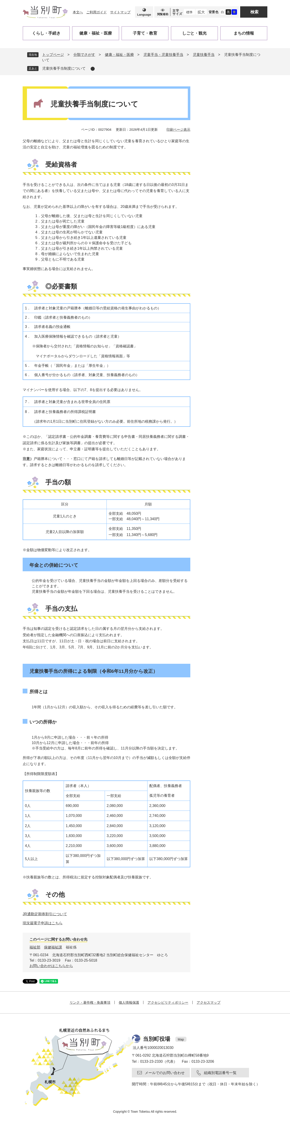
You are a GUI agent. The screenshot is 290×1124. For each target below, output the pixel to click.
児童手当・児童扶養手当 (163, 55)
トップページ (53, 55)
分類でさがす (84, 55)
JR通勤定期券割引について (45, 914)
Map (181, 1039)
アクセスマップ (208, 1002)
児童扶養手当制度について (64, 68)
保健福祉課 (53, 947)
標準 (189, 12)
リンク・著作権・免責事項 (90, 1002)
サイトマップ (120, 12)
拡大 (201, 12)
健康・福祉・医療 (119, 55)
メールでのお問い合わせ (165, 1073)
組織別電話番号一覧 (220, 1073)
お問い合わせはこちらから (51, 966)
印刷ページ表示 (178, 129)
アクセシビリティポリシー (167, 1002)
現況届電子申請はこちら (43, 923)
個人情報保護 (129, 1002)
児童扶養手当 (204, 55)
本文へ (78, 12)
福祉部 (34, 947)
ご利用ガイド (96, 12)
